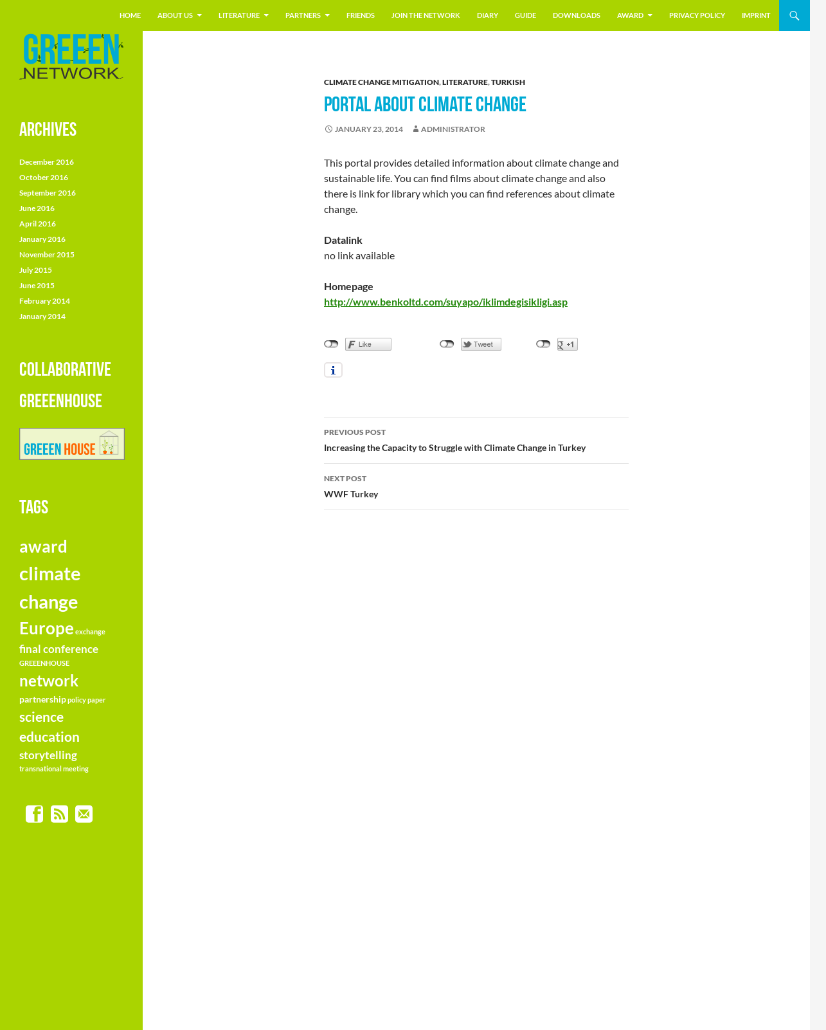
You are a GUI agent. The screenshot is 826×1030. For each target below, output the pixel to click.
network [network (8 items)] (48, 680)
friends (360, 15)
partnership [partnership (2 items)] (42, 699)
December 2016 (46, 162)
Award (630, 15)
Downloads (576, 15)
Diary (487, 15)
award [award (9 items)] (43, 546)
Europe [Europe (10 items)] (46, 628)
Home (130, 15)
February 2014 (44, 301)
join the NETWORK (425, 15)
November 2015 (47, 254)
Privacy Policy (697, 15)
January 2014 (42, 316)
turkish (508, 82)
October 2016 (43, 177)
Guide (525, 15)
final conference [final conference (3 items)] (58, 649)
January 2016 (42, 239)
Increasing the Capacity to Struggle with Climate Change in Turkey (476, 439)
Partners (303, 15)
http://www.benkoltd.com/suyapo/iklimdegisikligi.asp (446, 301)
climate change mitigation (381, 82)
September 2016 (47, 193)
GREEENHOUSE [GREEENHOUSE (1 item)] (44, 663)
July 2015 (35, 270)
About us (175, 15)
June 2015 (37, 285)
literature (239, 15)
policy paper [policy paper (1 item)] (86, 699)
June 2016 (37, 208)
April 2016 (37, 223)
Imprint (756, 15)
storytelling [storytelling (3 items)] (48, 755)
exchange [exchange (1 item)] (90, 631)
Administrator (453, 129)
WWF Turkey (476, 485)
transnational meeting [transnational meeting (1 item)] (54, 768)
